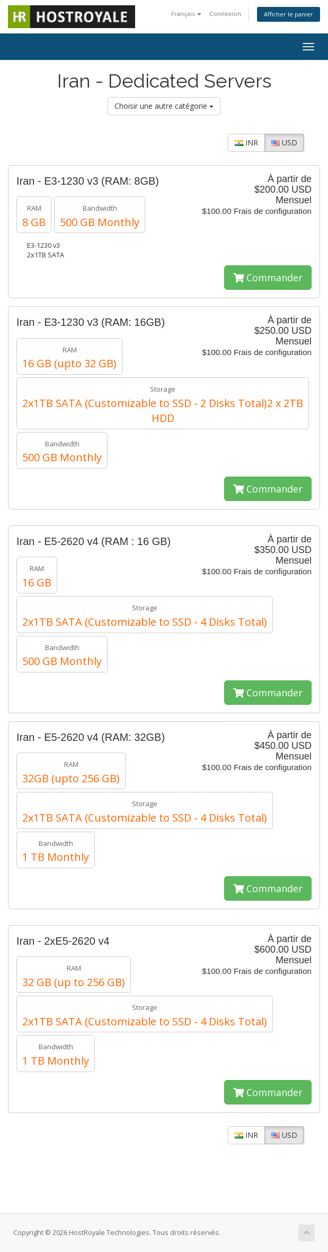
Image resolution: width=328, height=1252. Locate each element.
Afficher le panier (288, 14)
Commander (268, 277)
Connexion (225, 14)
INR (246, 142)
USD (284, 142)
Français (186, 14)
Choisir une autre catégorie (164, 106)
